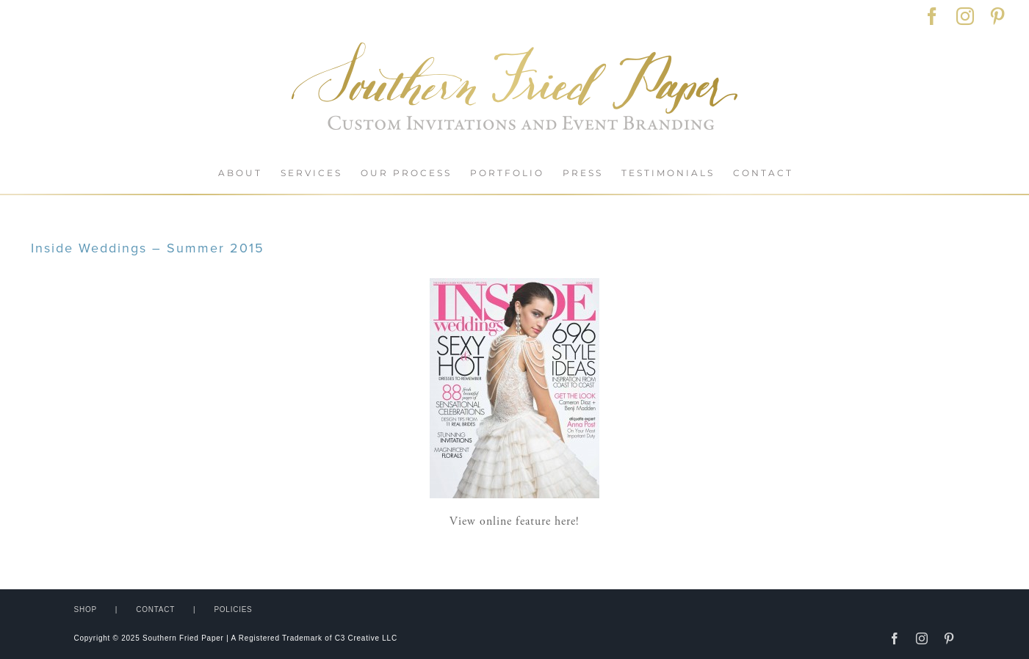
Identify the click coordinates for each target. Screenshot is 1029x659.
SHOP (85, 609)
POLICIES (233, 609)
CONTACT (155, 609)
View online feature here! (514, 521)
